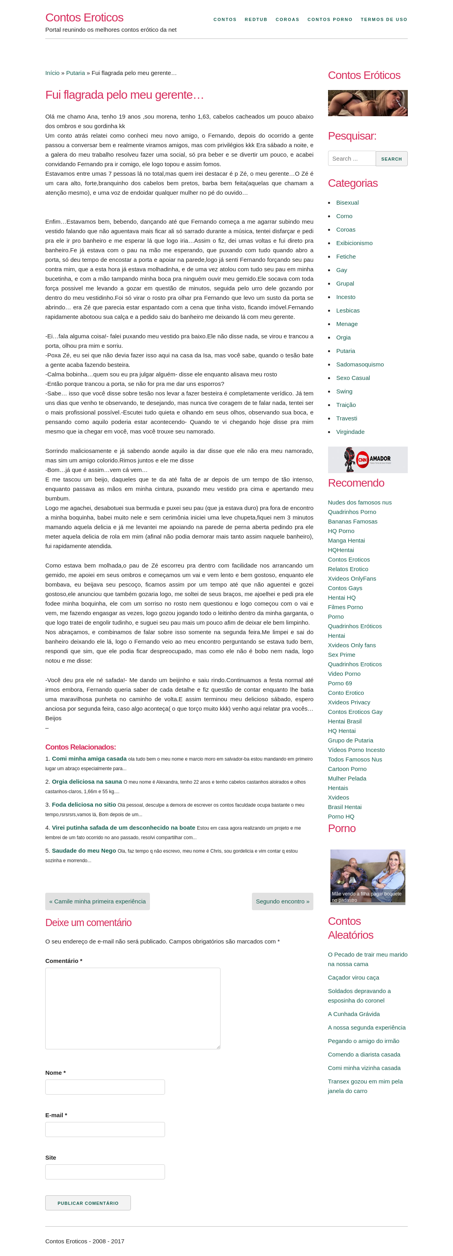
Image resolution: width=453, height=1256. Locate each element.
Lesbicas (348, 310)
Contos (225, 19)
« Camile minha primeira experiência (97, 901)
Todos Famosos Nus (355, 759)
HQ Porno (341, 530)
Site (50, 1157)
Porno (336, 616)
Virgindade (350, 431)
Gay (341, 270)
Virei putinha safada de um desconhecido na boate (123, 827)
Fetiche (346, 256)
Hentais (338, 787)
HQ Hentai (342, 730)
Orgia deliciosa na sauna (87, 781)
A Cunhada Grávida (354, 1014)
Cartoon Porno (347, 768)
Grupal (345, 283)
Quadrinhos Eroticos (355, 664)
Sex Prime (341, 654)
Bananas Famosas (353, 521)
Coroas (287, 19)
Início (52, 72)
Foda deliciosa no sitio (84, 804)
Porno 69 (340, 683)
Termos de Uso (384, 19)
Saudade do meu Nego (84, 850)
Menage (347, 323)
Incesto (345, 296)
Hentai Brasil (345, 721)
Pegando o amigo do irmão (363, 1040)
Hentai (336, 635)
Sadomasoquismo (360, 364)
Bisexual (347, 202)
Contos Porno (330, 19)
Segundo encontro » (282, 901)
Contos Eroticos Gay (355, 711)
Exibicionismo (354, 243)
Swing (344, 391)
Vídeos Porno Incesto (356, 749)
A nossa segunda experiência (367, 1027)
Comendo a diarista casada (364, 1054)
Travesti (346, 418)
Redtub (256, 19)
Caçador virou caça (353, 977)
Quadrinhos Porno (352, 511)
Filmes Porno (345, 607)
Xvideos (338, 797)
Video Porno (344, 673)
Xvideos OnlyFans (352, 578)
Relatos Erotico (348, 569)
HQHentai (341, 550)
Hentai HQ (342, 597)
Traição (346, 404)
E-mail (56, 1115)
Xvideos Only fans (352, 645)
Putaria (75, 72)
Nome (55, 1072)
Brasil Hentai (345, 806)
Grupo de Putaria (350, 740)
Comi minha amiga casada (89, 758)
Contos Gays (345, 588)
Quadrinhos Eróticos (355, 626)
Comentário (63, 960)
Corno (344, 216)
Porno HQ (341, 816)
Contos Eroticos (84, 17)
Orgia (343, 337)
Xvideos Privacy (349, 702)
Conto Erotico (346, 692)
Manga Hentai (346, 540)
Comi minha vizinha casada (364, 1067)
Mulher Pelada (347, 778)
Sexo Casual (353, 377)
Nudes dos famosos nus (360, 502)
